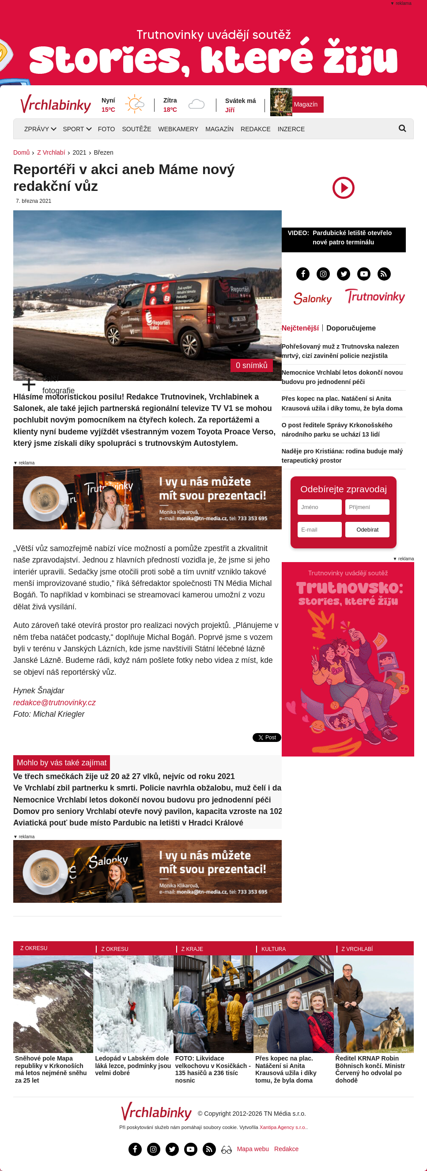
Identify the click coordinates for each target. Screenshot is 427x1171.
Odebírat (367, 529)
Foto (106, 129)
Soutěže (136, 129)
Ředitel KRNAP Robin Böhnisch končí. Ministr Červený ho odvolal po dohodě (370, 1069)
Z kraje (192, 949)
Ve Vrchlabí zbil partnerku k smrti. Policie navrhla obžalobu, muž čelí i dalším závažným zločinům (147, 787)
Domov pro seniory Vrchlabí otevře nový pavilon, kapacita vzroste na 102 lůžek (147, 811)
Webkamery (179, 129)
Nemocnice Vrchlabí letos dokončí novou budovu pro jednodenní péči (142, 799)
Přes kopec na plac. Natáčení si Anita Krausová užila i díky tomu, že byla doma (286, 1069)
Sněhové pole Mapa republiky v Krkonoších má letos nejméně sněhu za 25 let (51, 1069)
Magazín (306, 104)
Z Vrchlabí (51, 152)
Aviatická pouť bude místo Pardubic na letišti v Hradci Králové (128, 822)
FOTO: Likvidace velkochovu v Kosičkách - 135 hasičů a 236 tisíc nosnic (213, 1069)
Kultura (273, 949)
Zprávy (36, 129)
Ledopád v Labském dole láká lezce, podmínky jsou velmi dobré (133, 1066)
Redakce (256, 129)
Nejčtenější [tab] (300, 328)
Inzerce (291, 129)
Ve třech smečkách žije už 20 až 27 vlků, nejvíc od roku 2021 (124, 776)
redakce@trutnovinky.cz (54, 702)
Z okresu (33, 948)
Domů (21, 152)
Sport (73, 129)
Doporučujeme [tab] (351, 328)
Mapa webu (253, 1148)
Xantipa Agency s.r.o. (283, 1127)
